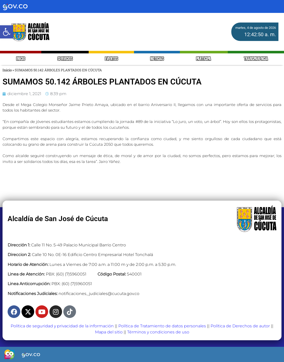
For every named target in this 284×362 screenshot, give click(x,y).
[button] (6, 31)
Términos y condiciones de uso (158, 332)
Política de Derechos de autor (240, 326)
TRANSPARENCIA (256, 59)
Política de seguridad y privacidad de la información (62, 326)
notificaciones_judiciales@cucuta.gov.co (99, 293)
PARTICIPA (204, 59)
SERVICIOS (65, 59)
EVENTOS (111, 59)
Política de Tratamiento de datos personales (162, 326)
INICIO (20, 59)
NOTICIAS (157, 59)
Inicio (7, 70)
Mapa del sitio (109, 332)
